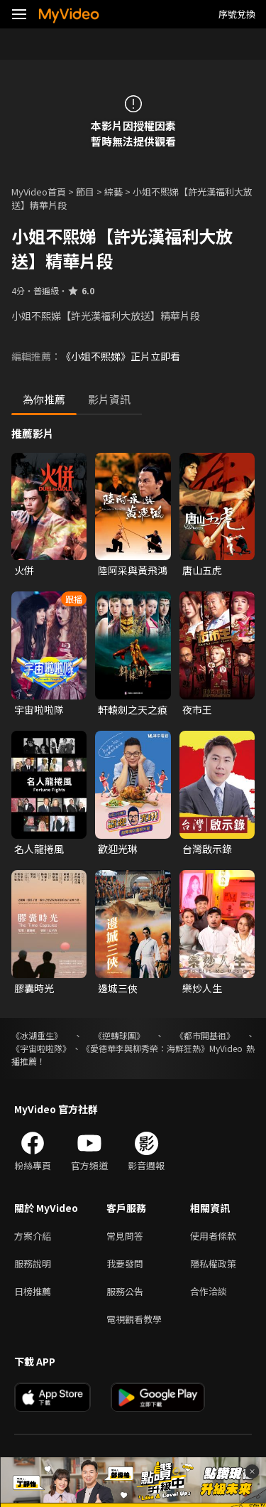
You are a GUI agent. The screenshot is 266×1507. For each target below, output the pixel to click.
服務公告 (124, 1291)
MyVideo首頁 (38, 191)
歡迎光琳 (118, 849)
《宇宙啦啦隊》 (41, 1048)
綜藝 (113, 191)
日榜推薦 (32, 1291)
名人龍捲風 (39, 849)
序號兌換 (236, 14)
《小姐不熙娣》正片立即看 (120, 356)
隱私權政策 (213, 1263)
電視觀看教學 (134, 1319)
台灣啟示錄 (207, 849)
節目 (85, 191)
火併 (24, 570)
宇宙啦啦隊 (39, 709)
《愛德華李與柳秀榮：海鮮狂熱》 (145, 1048)
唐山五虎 (202, 570)
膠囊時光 (34, 988)
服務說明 (32, 1263)
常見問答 (124, 1236)
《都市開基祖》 (205, 1035)
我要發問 (124, 1263)
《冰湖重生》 (36, 1035)
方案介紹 (32, 1236)
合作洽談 (208, 1291)
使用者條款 (213, 1236)
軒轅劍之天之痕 (132, 709)
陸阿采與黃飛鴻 (132, 570)
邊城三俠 (118, 988)
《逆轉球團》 (119, 1035)
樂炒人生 (202, 988)
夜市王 (197, 709)
